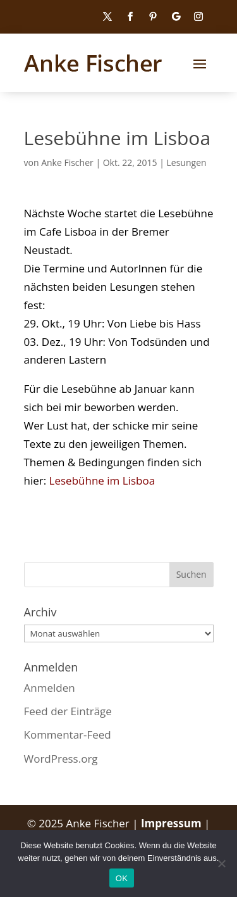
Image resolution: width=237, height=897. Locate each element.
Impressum (172, 823)
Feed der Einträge (68, 711)
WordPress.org (61, 758)
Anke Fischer (67, 162)
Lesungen (187, 162)
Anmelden (49, 687)
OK (122, 878)
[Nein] (221, 863)
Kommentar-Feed (67, 734)
